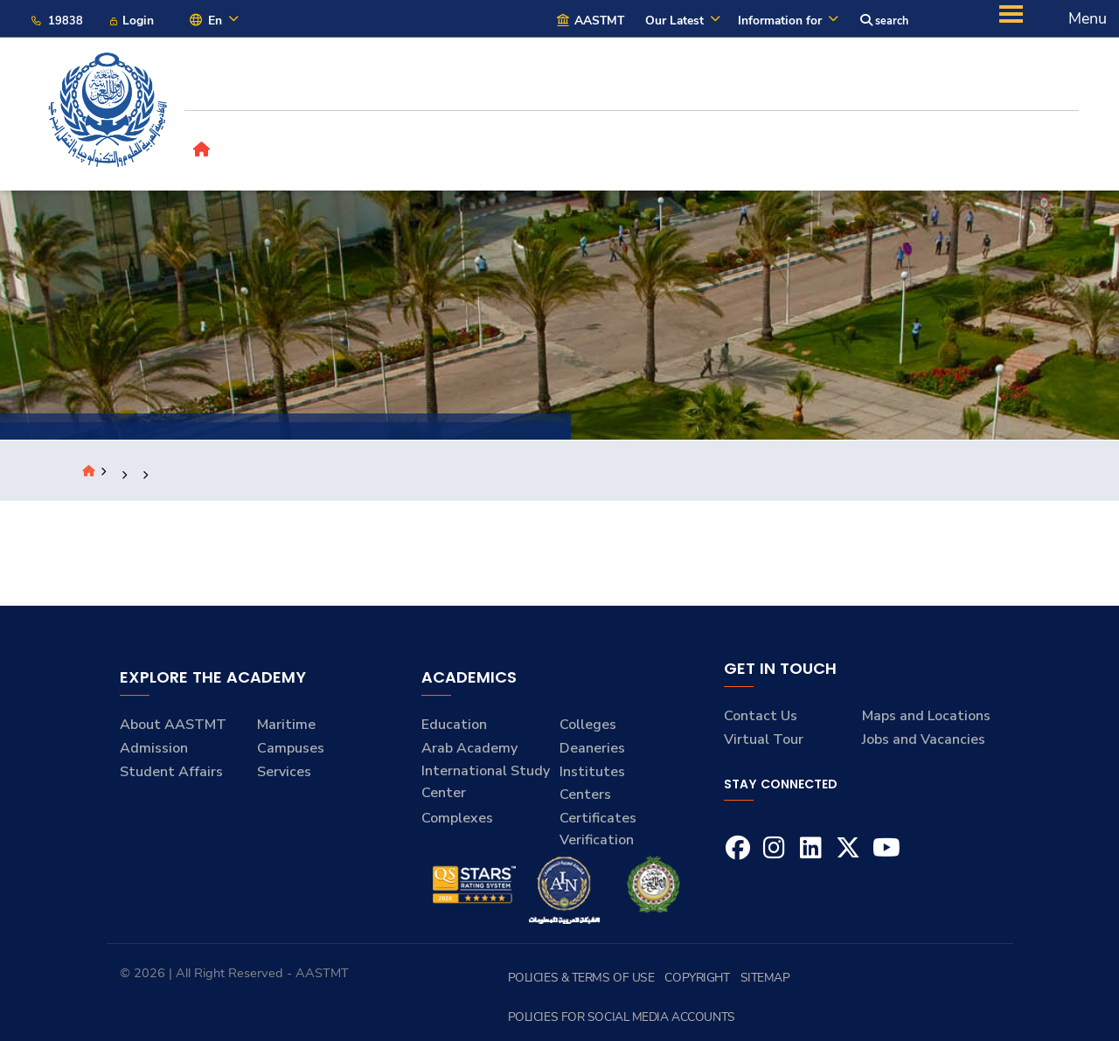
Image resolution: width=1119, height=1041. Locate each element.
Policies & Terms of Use (615, 983)
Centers (585, 799)
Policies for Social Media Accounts (903, 983)
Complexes (457, 823)
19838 (57, 22)
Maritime (286, 730)
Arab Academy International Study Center (485, 776)
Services (284, 777)
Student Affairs (171, 777)
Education (454, 730)
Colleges (588, 730)
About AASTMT (173, 730)
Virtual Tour (763, 744)
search (882, 22)
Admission (154, 753)
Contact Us (760, 722)
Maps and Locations (926, 722)
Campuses (290, 753)
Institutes (592, 777)
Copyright (714, 983)
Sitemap (775, 983)
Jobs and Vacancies (923, 744)
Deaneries (592, 753)
